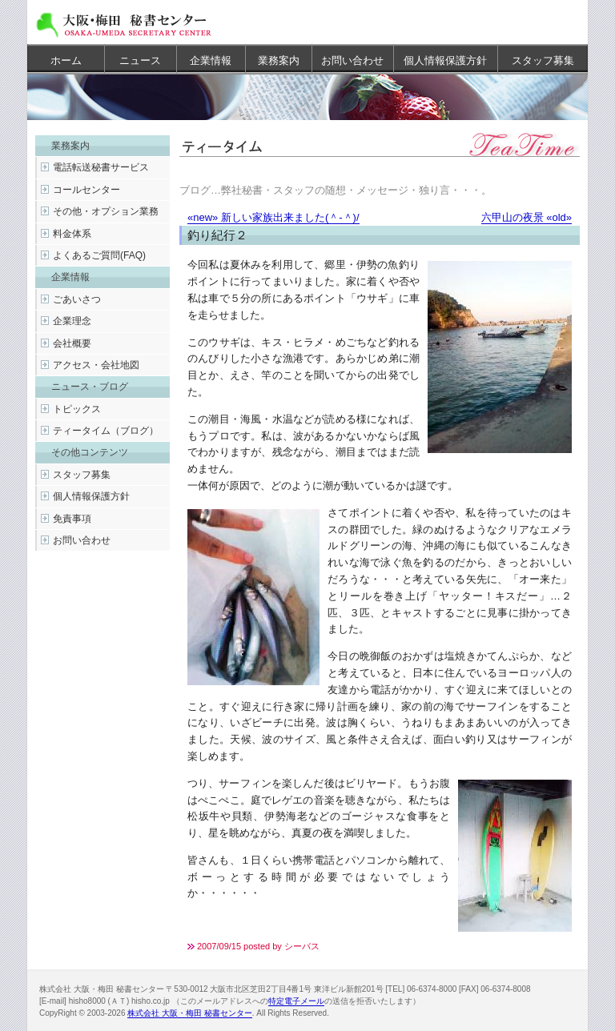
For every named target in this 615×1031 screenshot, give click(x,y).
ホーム (66, 60)
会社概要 (72, 343)
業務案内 (278, 60)
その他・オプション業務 (106, 211)
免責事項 (72, 518)
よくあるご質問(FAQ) (99, 255)
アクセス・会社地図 (96, 365)
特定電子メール (296, 1001)
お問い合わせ (352, 60)
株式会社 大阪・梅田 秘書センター (189, 1013)
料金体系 (72, 233)
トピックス (77, 409)
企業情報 (210, 60)
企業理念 (72, 321)
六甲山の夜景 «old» (526, 217)
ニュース (140, 60)
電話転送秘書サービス (101, 167)
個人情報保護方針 (445, 60)
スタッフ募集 (543, 60)
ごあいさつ (77, 299)
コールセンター (86, 189)
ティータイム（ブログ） (106, 430)
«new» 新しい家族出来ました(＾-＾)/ (273, 217)
